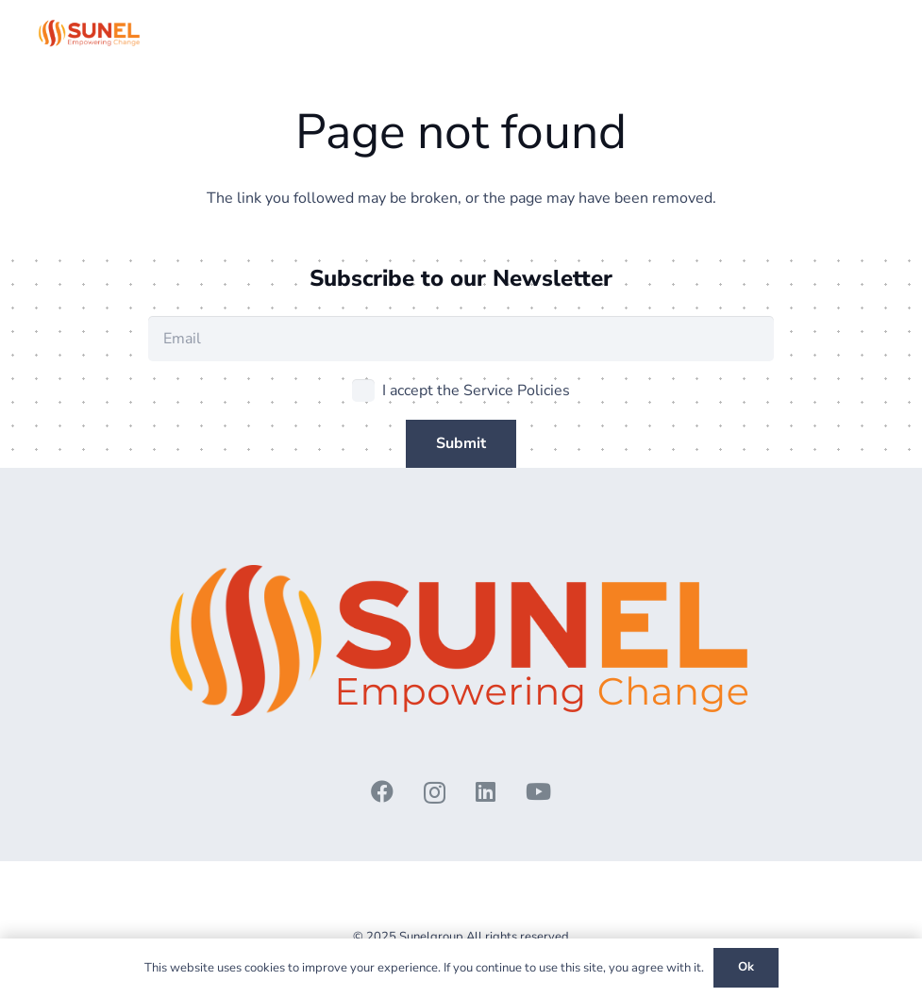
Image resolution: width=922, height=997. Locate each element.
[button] (873, 33)
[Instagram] (434, 792)
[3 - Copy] (90, 33)
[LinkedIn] (485, 791)
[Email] (461, 338)
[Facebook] (382, 791)
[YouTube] (538, 791)
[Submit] (461, 444)
